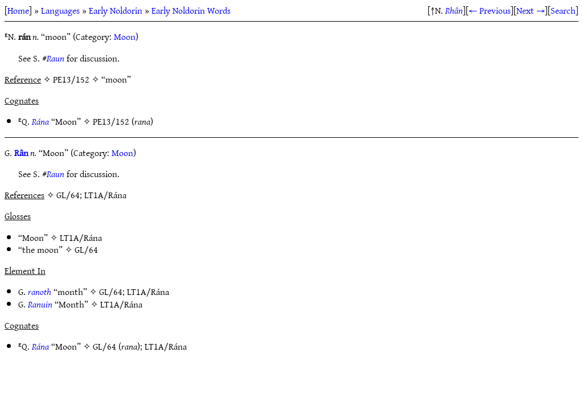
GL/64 (86, 249)
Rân (21, 153)
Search (563, 10)
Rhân (454, 10)
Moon (125, 36)
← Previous (490, 10)
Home (18, 10)
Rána (40, 121)
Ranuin (40, 304)
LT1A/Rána (81, 237)
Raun (55, 58)
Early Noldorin (115, 10)
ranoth (39, 292)
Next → (530, 10)
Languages (60, 10)
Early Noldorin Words (191, 10)
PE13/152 (111, 121)
